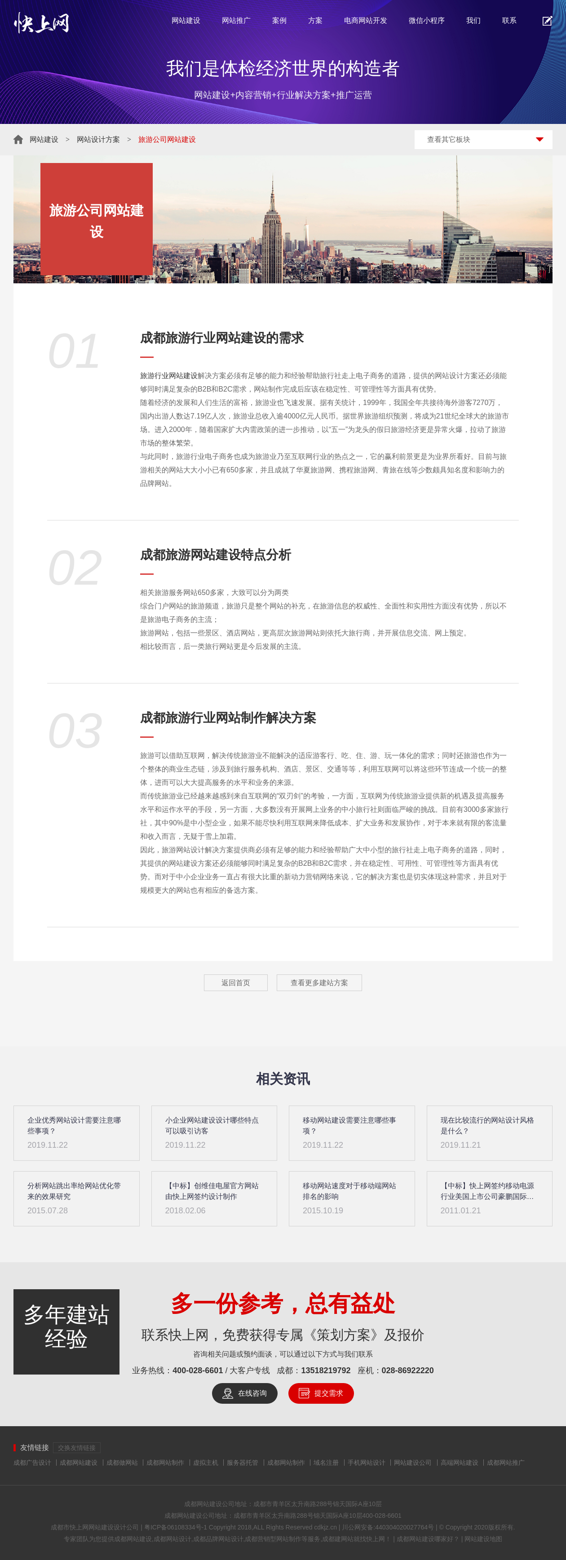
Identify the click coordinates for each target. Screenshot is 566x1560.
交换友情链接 (77, 1447)
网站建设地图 (483, 1538)
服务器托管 (242, 1462)
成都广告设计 (32, 1462)
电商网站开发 (365, 20)
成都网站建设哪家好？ (428, 1538)
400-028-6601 (197, 1370)
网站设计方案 (98, 139)
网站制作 (241, 718)
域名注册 (326, 1462)
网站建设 (186, 20)
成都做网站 (122, 1462)
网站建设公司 (413, 1462)
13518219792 (325, 1370)
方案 (315, 20)
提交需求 (328, 1393)
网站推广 (236, 20)
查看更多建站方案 (319, 983)
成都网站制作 (165, 1462)
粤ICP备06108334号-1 (175, 1527)
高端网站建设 (459, 1462)
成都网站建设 (78, 1462)
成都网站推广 (506, 1462)
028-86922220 (408, 1370)
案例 (279, 20)
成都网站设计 (172, 1538)
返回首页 (235, 983)
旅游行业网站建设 (169, 375)
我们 (473, 20)
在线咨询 (252, 1393)
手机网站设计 (366, 1462)
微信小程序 (427, 20)
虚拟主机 (205, 1462)
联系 (509, 20)
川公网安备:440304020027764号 (388, 1527)
